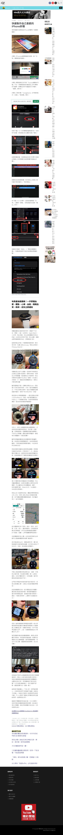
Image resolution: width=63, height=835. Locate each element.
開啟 (61, 7)
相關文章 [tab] (47, 21)
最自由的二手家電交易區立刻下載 (14, 8)
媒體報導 (10, 799)
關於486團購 (11, 796)
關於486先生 (11, 794)
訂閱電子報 (36, 782)
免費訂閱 (36, 101)
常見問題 (10, 780)
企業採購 (36, 780)
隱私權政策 (11, 775)
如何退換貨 (11, 784)
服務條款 (10, 777)
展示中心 (36, 775)
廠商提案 (36, 777)
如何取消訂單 (12, 782)
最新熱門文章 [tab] (48, 24)
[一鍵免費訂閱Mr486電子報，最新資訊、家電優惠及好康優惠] (22, 101)
